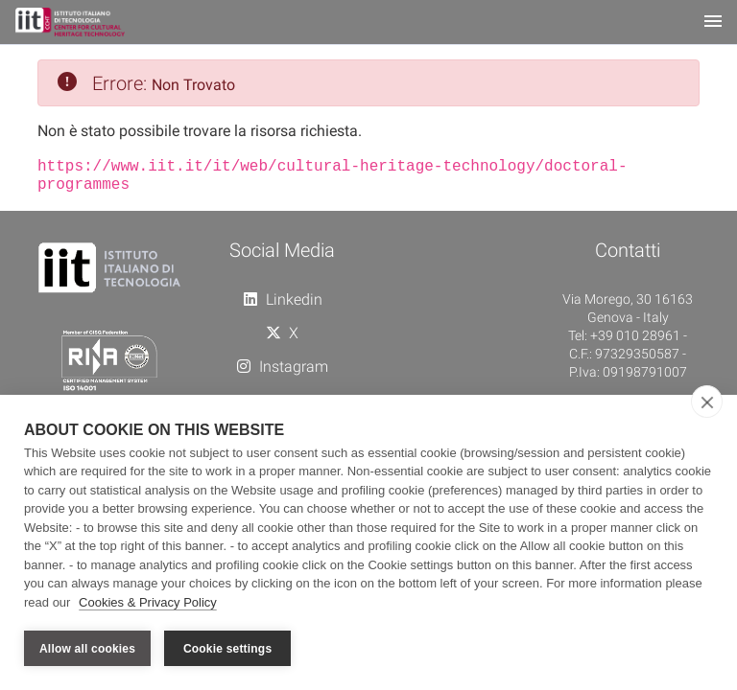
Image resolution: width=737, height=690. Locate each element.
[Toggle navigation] (713, 22)
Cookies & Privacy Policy (148, 602)
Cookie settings (227, 649)
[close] (707, 401)
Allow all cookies (87, 649)
